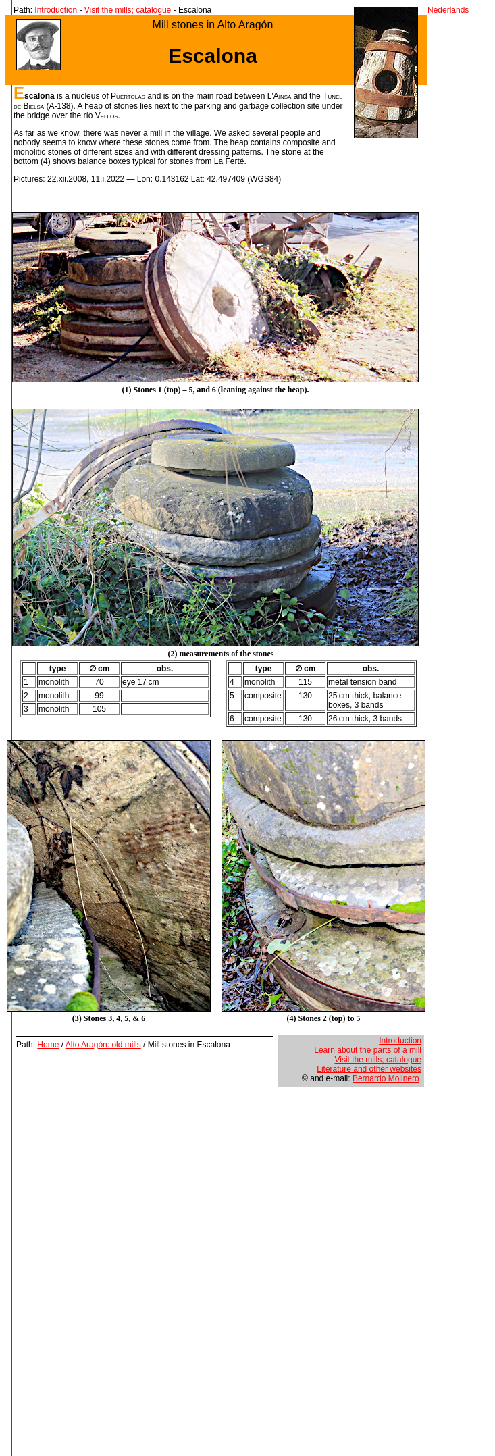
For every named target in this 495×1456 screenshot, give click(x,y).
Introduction (55, 10)
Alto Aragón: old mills (103, 1044)
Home (48, 1044)
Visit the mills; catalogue (128, 10)
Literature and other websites (369, 1069)
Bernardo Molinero (386, 1078)
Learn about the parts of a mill (367, 1050)
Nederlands (448, 10)
